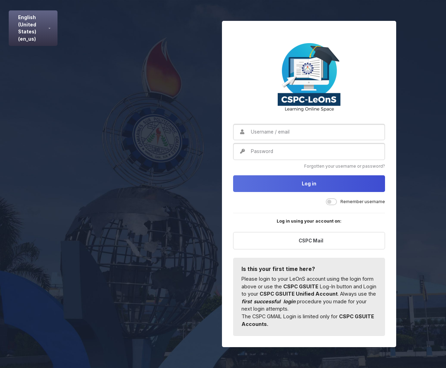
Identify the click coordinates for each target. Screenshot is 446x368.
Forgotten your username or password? (344, 166)
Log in (309, 183)
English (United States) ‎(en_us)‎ (27, 28)
